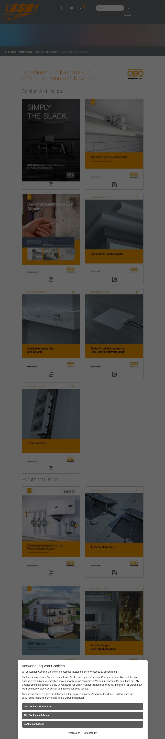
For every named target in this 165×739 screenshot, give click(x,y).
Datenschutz (90, 733)
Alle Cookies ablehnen (36, 715)
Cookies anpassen (34, 724)
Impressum (74, 733)
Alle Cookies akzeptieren (38, 706)
